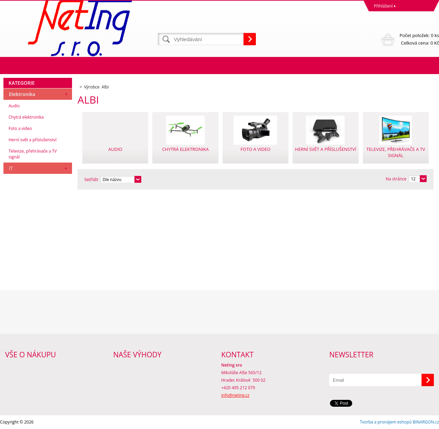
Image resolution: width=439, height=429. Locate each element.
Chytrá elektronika (26, 117)
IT (11, 168)
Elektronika (22, 94)
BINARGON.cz (426, 422)
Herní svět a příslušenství (33, 140)
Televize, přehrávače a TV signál (33, 154)
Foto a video (20, 128)
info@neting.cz (235, 395)
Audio (14, 106)
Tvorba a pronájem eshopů (386, 422)
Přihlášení (383, 6)
